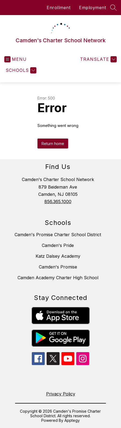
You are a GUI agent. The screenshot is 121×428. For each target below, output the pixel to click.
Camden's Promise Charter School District (58, 234)
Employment (92, 7)
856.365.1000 (57, 201)
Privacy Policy (60, 394)
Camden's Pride (58, 245)
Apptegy (72, 420)
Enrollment (58, 7)
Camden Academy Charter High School (58, 277)
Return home (53, 143)
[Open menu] (15, 59)
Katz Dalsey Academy (58, 256)
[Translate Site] (98, 59)
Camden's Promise (58, 267)
